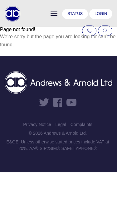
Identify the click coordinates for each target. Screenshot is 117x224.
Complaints (81, 124)
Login (101, 13)
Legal (61, 124)
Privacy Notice (37, 124)
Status (75, 13)
